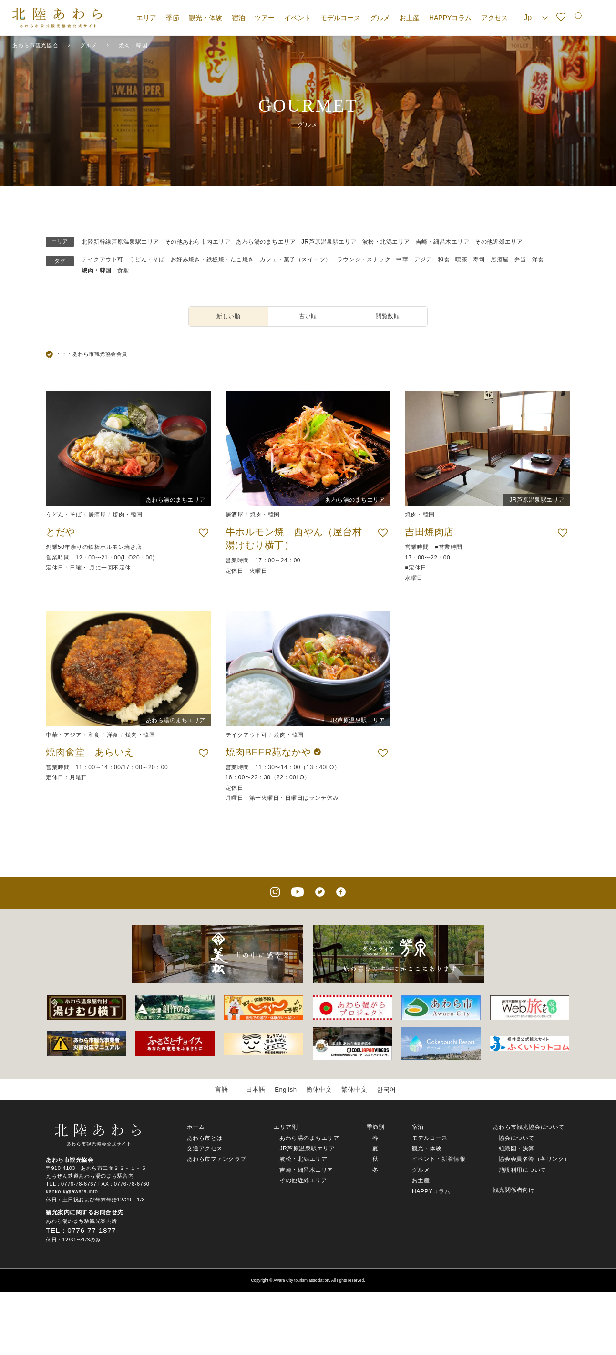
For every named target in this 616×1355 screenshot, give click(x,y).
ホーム (196, 1127)
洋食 (538, 259)
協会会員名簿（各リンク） (534, 1159)
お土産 (410, 17)
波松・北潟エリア (386, 241)
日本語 (256, 1089)
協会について (516, 1138)
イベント (297, 17)
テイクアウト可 (102, 259)
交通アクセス (205, 1148)
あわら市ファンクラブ (216, 1159)
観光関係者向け (514, 1190)
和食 (444, 259)
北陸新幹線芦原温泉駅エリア (120, 241)
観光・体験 (205, 17)
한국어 (386, 1089)
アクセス (494, 17)
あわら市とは (205, 1138)
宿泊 (238, 17)
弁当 (520, 259)
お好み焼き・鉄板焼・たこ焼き (212, 259)
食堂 (123, 270)
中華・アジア (414, 259)
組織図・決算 (516, 1148)
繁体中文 (354, 1089)
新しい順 (228, 316)
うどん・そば (147, 259)
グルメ (380, 17)
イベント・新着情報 (439, 1159)
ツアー (265, 17)
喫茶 (461, 259)
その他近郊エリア (499, 241)
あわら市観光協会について (529, 1127)
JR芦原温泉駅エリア (329, 241)
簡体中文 (319, 1089)
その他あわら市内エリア (198, 241)
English (286, 1089)
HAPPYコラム (450, 17)
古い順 (308, 316)
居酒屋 (500, 259)
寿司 (479, 259)
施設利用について (522, 1170)
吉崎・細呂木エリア (443, 241)
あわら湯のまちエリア (266, 241)
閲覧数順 (388, 316)
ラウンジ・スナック (364, 259)
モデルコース (340, 17)
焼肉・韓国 (97, 270)
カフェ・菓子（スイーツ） (295, 259)
